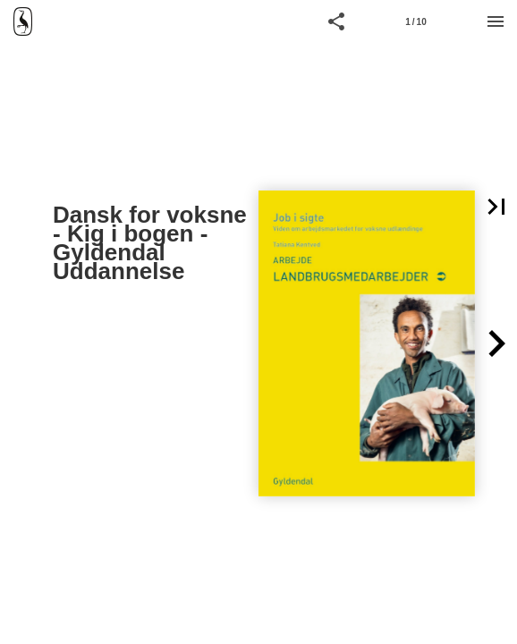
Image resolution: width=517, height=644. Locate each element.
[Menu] (495, 21)
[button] (336, 21)
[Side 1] (416, 21)
